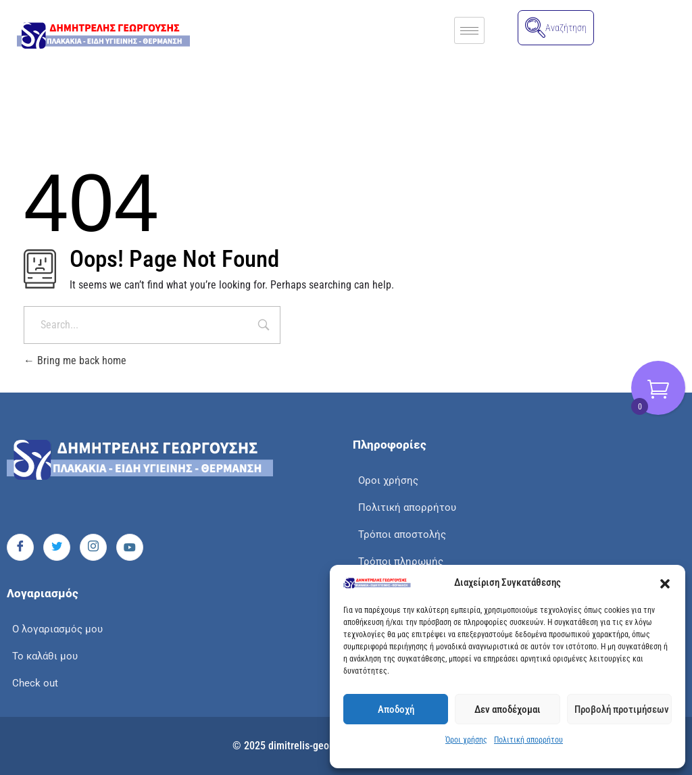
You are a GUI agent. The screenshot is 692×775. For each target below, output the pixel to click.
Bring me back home (75, 360)
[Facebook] (20, 547)
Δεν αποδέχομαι (507, 709)
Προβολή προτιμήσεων (621, 709)
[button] (665, 583)
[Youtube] (129, 547)
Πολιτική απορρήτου (528, 740)
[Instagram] (93, 547)
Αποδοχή (396, 709)
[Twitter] (56, 547)
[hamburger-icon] (469, 30)
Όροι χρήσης (466, 740)
